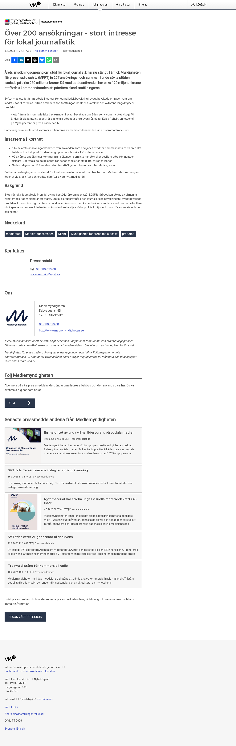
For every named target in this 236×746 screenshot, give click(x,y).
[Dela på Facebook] (14, 60)
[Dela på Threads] (35, 60)
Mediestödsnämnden (39, 234)
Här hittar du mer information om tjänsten (30, 671)
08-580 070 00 (46, 269)
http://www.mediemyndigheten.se (61, 330)
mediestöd (13, 234)
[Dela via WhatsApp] (49, 60)
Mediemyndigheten (46, 50)
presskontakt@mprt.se (45, 274)
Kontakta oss (45, 699)
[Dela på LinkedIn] (21, 60)
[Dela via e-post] (56, 60)
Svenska (10, 728)
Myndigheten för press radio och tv (94, 234)
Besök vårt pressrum (25, 617)
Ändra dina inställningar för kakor (24, 713)
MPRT (62, 234)
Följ (20, 403)
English (20, 728)
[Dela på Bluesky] (42, 60)
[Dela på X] (28, 60)
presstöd (128, 234)
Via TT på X (11, 707)
